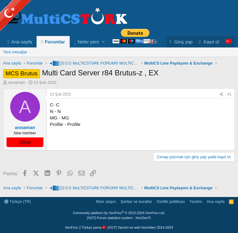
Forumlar (55, 41)
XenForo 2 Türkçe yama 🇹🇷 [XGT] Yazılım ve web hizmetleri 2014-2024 (119, 227)
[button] (103, 41)
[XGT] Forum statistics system (119, 218)
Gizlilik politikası (170, 201)
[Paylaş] (221, 94)
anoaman (16, 82)
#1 (229, 94)
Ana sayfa (21, 41)
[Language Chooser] (228, 41)
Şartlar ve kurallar (136, 201)
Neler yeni (88, 41)
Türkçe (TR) (17, 201)
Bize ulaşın (106, 201)
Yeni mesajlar (15, 52)
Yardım (195, 201)
